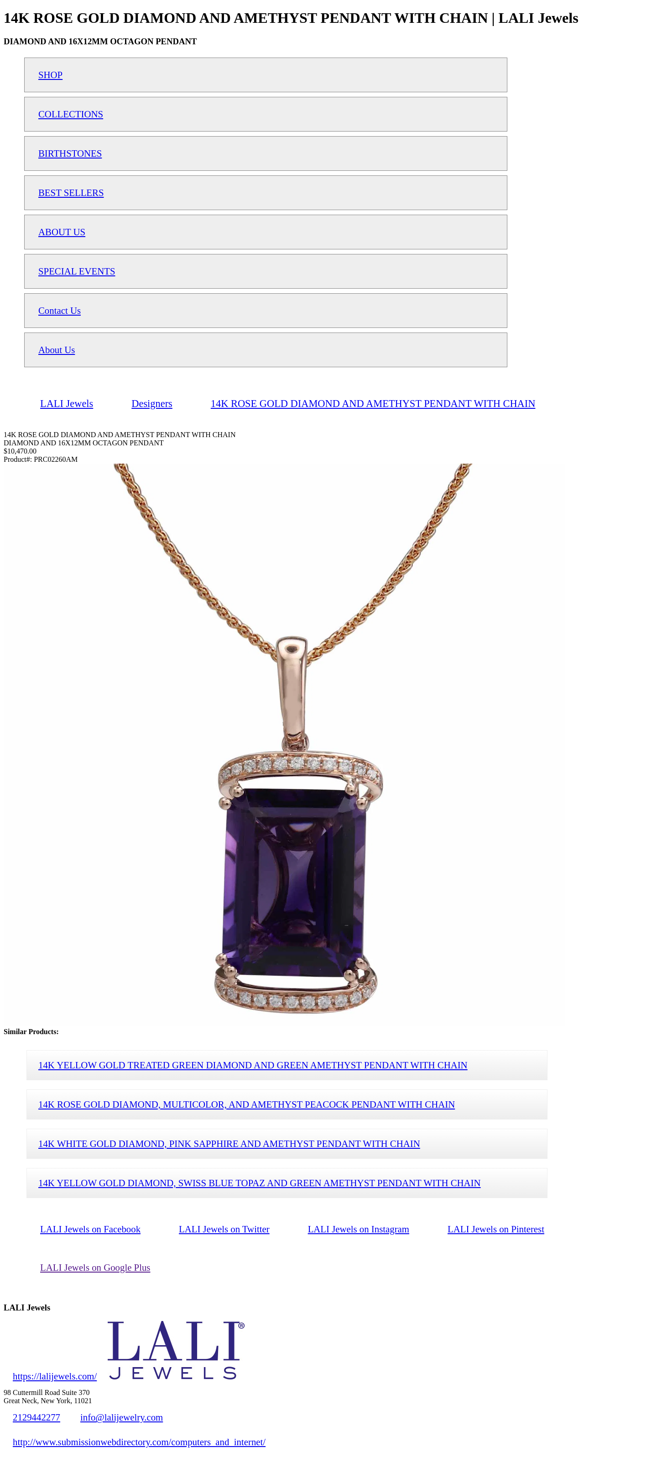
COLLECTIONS (70, 114)
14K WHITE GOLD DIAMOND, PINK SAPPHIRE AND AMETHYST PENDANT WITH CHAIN (229, 1143)
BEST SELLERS (71, 192)
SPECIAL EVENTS (76, 271)
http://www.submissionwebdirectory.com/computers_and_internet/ (139, 1442)
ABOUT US (61, 232)
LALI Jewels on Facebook (90, 1229)
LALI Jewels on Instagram (358, 1229)
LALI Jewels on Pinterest (496, 1229)
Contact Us (59, 310)
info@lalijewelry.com (121, 1417)
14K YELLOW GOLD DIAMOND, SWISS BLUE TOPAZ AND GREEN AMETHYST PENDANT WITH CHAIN (259, 1183)
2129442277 (36, 1417)
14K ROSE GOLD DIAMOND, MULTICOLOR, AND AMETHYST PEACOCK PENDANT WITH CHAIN (246, 1104)
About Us (56, 349)
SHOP (50, 74)
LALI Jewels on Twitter (224, 1229)
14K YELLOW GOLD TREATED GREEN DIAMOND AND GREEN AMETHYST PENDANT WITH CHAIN (253, 1065)
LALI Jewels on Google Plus (95, 1267)
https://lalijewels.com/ (55, 1376)
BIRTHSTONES (70, 153)
